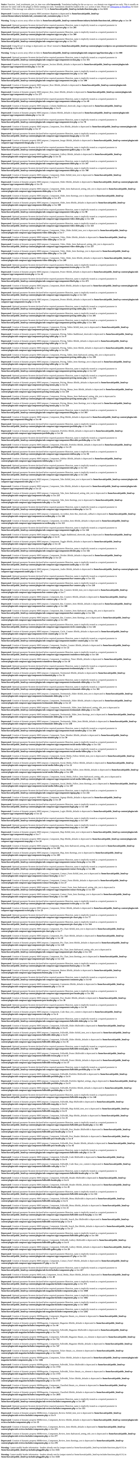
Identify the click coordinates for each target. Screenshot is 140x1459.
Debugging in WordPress (120, 7)
